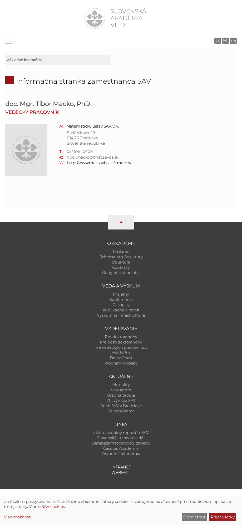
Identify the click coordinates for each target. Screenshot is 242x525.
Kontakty (121, 267)
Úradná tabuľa (121, 395)
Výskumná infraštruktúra (121, 315)
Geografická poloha (121, 272)
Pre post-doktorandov (121, 342)
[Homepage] (94, 18)
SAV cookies (53, 506)
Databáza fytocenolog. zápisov (121, 443)
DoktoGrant (121, 358)
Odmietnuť (194, 516)
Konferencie (121, 299)
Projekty (121, 294)
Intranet (121, 467)
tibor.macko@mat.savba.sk (93, 157)
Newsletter (121, 390)
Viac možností (17, 516)
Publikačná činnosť (121, 310)
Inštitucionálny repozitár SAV (121, 432)
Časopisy (121, 304)
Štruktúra (121, 262)
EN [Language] (233, 41)
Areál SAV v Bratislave (121, 405)
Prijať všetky (223, 516)
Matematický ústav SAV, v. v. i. (93, 126)
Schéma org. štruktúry (121, 257)
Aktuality (121, 384)
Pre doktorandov (121, 337)
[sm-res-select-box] (58, 60)
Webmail (121, 472)
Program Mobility (121, 363)
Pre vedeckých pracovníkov (121, 347)
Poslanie (121, 251)
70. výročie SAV (121, 400)
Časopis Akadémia (121, 448)
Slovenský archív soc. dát (121, 438)
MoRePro (121, 352)
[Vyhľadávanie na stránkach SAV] (217, 41)
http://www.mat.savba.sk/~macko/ (99, 162)
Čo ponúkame (121, 411)
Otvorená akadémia (121, 453)
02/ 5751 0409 (80, 151)
